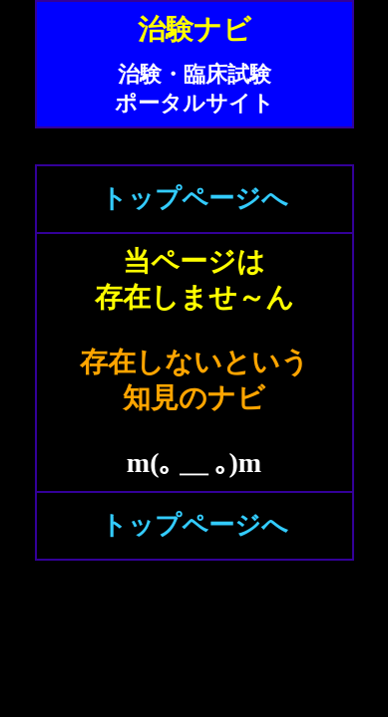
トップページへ (194, 198)
